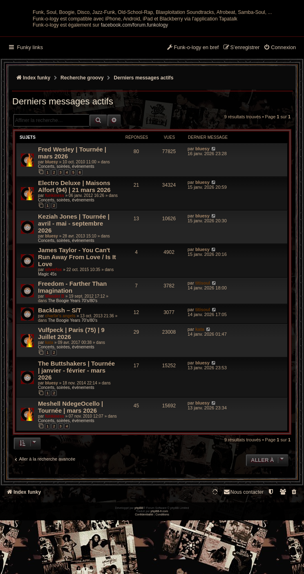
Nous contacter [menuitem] (243, 556)
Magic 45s (47, 338)
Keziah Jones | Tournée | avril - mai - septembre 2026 (74, 287)
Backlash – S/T (59, 374)
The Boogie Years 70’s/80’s (72, 364)
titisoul (202, 346)
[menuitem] (280, 112)
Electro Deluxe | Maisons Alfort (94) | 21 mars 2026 (74, 250)
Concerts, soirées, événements (66, 230)
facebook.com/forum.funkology (134, 89)
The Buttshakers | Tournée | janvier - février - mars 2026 (76, 434)
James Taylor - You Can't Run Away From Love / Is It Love (77, 320)
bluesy (51, 226)
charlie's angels (60, 379)
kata (49, 406)
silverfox (53, 333)
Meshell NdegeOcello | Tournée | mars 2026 (70, 471)
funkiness (54, 259)
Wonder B (54, 360)
